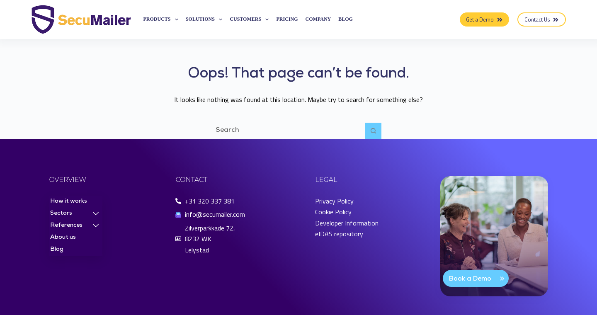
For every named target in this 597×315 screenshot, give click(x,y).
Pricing (287, 19)
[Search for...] (290, 131)
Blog (345, 19)
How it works (68, 201)
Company (318, 19)
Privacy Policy (334, 201)
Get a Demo (484, 19)
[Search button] (373, 131)
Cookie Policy (333, 212)
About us (63, 237)
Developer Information (347, 223)
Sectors (74, 214)
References (74, 226)
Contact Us (541, 19)
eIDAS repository (339, 234)
